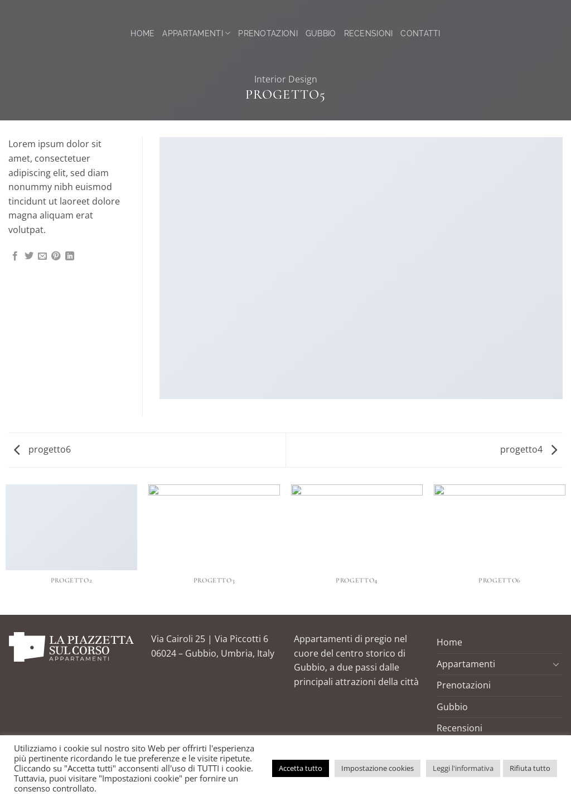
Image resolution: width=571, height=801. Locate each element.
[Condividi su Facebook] (15, 256)
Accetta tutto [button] (300, 768)
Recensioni (368, 33)
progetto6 (42, 449)
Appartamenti (196, 33)
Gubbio (321, 33)
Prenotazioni (267, 33)
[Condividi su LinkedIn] (69, 256)
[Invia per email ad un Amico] (42, 256)
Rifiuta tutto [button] (530, 768)
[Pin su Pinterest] (55, 256)
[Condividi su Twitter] (29, 256)
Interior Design (285, 79)
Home (142, 33)
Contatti (420, 33)
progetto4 (528, 449)
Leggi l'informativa (463, 768)
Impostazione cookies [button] (377, 768)
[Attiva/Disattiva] (556, 664)
